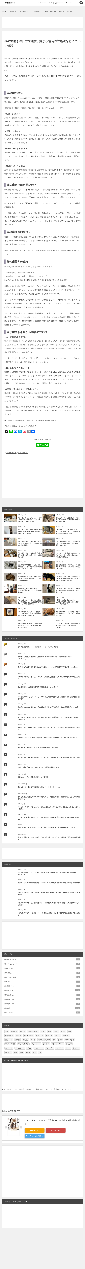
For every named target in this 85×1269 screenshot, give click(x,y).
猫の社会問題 (42, 968)
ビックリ (46, 1044)
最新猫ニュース (42, 990)
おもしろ (8, 1052)
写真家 (47, 1040)
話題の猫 (22, 1031)
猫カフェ (42, 982)
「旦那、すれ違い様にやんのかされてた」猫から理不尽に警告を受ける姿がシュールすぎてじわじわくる (68, 602)
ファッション (36, 1044)
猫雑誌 (56, 1031)
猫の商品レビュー (42, 995)
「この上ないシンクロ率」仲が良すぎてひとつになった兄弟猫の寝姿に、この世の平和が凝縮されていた (30, 578)
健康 (54, 1040)
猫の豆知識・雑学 (42, 977)
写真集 (40, 1040)
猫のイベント (42, 1012)
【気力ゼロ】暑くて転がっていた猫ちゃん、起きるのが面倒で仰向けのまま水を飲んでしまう (68, 590)
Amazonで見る (34, 1130)
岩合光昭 (25, 1040)
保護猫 (60, 1040)
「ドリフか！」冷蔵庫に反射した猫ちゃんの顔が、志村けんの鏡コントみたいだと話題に (68, 625)
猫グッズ (49, 1036)
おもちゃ (76, 1048)
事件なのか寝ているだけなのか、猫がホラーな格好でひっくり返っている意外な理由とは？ (68, 613)
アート (68, 1048)
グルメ (29, 1048)
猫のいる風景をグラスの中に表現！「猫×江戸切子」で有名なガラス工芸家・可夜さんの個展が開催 (49, 838)
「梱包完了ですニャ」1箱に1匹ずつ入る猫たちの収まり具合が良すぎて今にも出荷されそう (30, 555)
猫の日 (17, 1040)
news (34, 1052)
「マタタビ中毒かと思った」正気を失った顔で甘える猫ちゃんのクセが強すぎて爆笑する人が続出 (68, 543)
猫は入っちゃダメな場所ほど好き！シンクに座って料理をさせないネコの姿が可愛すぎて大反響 (68, 520)
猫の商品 (42, 1008)
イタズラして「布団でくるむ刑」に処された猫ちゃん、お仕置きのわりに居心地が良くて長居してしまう (30, 566)
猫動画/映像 (9, 1036)
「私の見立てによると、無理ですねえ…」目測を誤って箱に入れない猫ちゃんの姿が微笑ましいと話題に (68, 531)
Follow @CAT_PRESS (42, 439)
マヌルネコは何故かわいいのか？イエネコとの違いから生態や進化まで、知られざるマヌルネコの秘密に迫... (49, 718)
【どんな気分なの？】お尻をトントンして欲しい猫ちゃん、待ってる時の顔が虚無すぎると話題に (30, 543)
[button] (76, 2)
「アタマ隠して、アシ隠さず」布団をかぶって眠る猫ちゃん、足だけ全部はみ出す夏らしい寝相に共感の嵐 (30, 602)
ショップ (69, 1044)
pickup (28, 1052)
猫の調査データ (42, 986)
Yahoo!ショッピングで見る (34, 1136)
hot (40, 1052)
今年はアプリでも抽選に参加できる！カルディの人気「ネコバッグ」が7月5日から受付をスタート (49, 728)
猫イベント (9, 1040)
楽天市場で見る (55, 1130)
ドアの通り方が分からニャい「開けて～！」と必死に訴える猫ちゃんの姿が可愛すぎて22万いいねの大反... (30, 613)
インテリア (59, 1048)
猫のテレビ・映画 (42, 959)
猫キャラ (58, 1036)
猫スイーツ (39, 1036)
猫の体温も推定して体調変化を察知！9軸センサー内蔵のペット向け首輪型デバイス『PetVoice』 (45, 658)
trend (15, 1052)
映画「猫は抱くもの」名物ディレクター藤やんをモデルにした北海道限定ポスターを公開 (46, 827)
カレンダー (49, 1048)
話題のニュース (33, 1031)
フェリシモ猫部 (10, 1044)
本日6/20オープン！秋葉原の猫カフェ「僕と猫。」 (34, 777)
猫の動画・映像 (42, 1004)
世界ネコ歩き (69, 1040)
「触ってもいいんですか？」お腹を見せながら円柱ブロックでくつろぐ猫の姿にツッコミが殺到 (30, 625)
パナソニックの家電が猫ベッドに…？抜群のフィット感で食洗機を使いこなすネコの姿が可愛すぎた (68, 555)
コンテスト (9, 1048)
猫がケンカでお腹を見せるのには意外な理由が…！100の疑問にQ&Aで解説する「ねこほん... (48, 667)
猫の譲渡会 (42, 973)
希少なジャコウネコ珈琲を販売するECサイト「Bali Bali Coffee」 (39, 787)
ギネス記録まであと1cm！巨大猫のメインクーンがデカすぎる (38, 647)
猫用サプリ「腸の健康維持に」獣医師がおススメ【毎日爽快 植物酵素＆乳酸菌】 (32, 420)
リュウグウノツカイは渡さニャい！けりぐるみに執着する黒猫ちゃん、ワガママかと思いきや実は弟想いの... (68, 578)
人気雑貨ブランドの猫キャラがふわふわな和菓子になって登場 (38, 747)
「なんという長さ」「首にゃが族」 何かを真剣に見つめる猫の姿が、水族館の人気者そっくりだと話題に (30, 531)
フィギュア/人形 (23, 1044)
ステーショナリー (57, 1044)
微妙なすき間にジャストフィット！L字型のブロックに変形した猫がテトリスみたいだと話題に (68, 566)
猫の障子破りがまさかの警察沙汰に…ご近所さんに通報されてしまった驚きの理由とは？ (30, 590)
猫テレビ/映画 (28, 1036)
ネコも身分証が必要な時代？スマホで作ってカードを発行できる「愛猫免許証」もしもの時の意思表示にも (49, 798)
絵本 (49, 1031)
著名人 (43, 1031)
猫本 (69, 1031)
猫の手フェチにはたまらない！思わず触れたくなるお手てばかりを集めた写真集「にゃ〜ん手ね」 (48, 708)
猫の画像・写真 (42, 999)
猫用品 (63, 1031)
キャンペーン (38, 1048)
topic (21, 1052)
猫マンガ (18, 1036)
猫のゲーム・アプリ (42, 964)
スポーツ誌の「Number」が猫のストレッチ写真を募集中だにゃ (38, 767)
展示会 (33, 1040)
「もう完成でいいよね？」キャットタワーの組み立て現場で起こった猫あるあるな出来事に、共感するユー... (30, 520)
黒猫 (6, 1031)
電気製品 (14, 1031)
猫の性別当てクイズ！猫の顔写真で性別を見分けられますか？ (38, 687)
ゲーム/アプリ (19, 1048)
